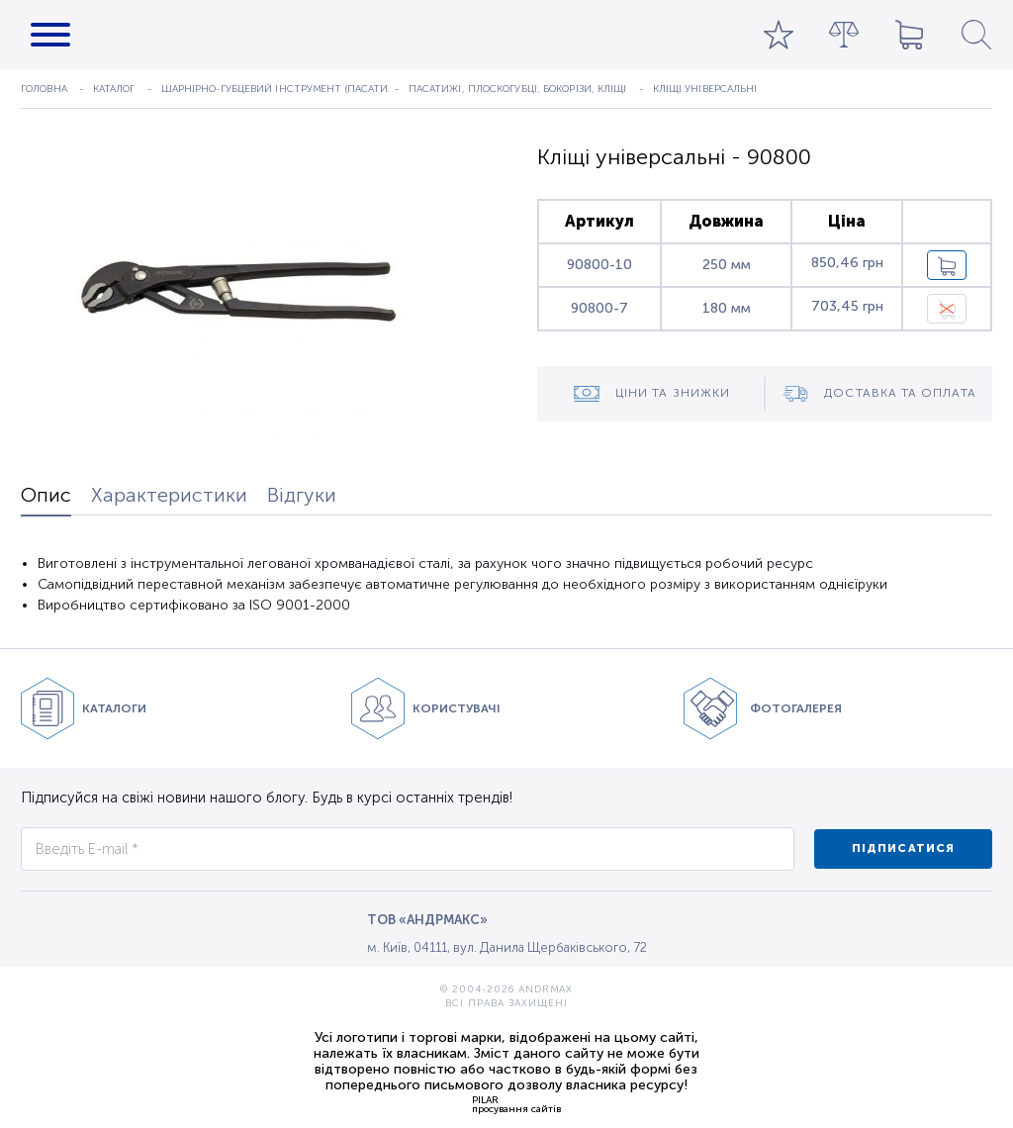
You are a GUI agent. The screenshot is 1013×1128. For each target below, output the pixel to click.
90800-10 (599, 264)
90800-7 (599, 308)
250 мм (726, 264)
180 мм (726, 308)
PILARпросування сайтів (516, 1104)
